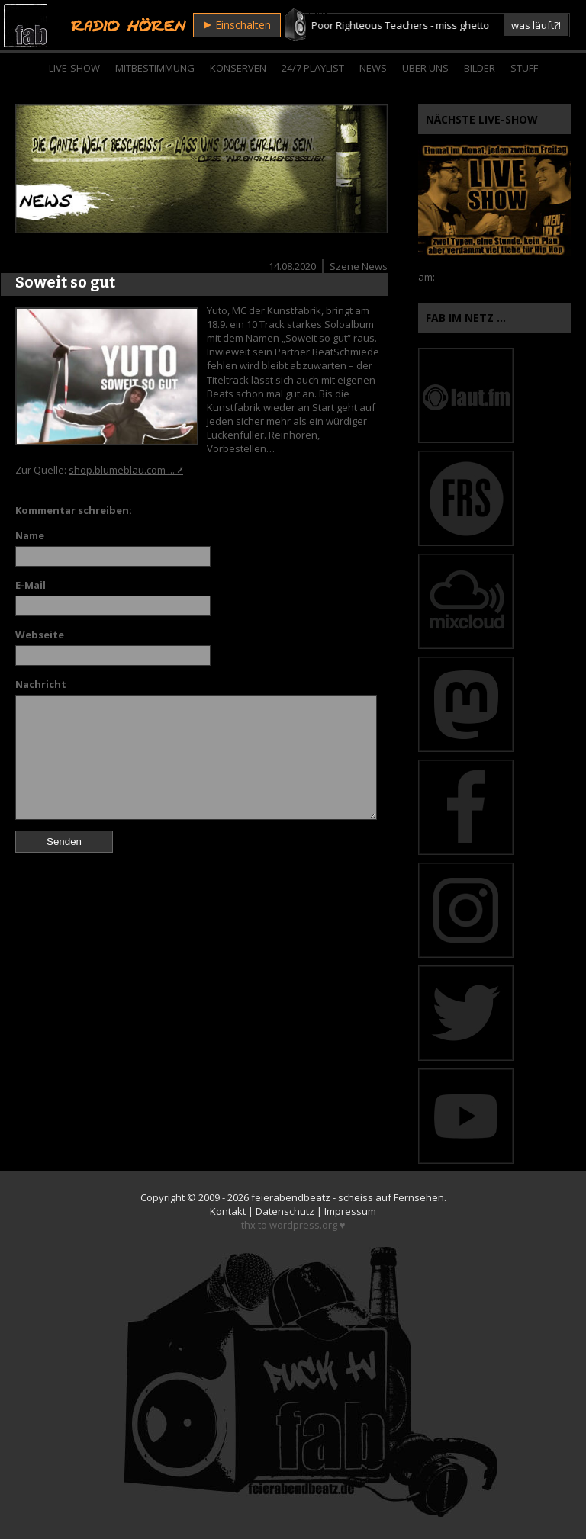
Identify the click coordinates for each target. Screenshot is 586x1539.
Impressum (350, 1211)
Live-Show (74, 68)
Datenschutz (285, 1211)
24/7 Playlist (313, 68)
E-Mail (30, 585)
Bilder (479, 68)
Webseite (39, 634)
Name (29, 535)
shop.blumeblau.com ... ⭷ (126, 470)
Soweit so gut (65, 282)
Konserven (238, 68)
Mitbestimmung (155, 68)
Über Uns (425, 68)
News (373, 68)
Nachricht (40, 684)
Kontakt (228, 1211)
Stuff (524, 68)
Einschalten (237, 25)
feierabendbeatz (290, 1197)
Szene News (359, 266)
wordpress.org (303, 1225)
